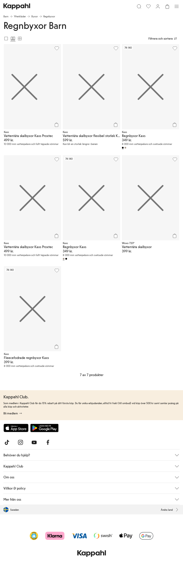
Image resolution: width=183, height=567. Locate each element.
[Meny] (176, 6)
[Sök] (139, 6)
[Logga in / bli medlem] (158, 6)
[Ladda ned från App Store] (16, 428)
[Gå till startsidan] (16, 6)
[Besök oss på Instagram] (20, 442)
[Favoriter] (148, 6)
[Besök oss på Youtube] (34, 442)
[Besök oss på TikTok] (6, 442)
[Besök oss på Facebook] (47, 442)
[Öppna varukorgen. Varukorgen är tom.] (167, 6)
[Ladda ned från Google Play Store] (44, 428)
